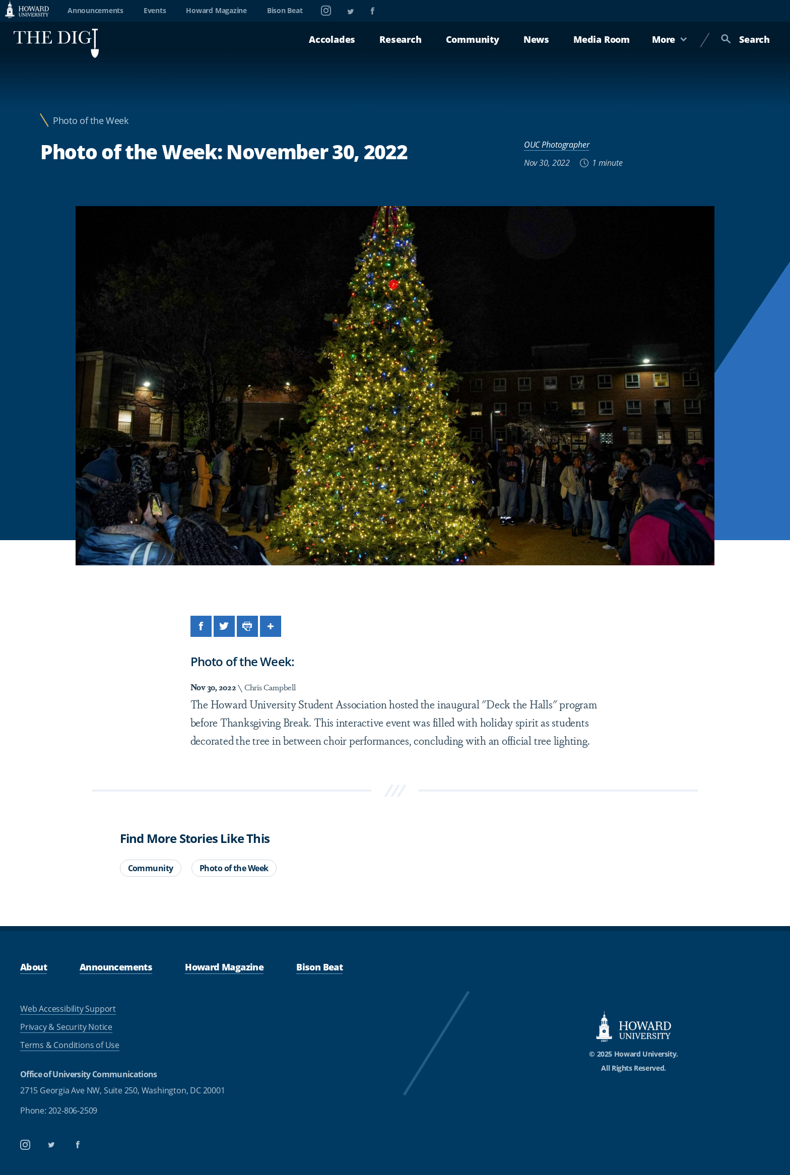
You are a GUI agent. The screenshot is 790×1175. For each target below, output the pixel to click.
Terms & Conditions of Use (69, 1045)
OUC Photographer (556, 144)
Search (745, 39)
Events (155, 10)
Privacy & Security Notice (66, 1026)
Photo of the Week (90, 120)
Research (400, 39)
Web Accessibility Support (68, 1008)
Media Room (601, 39)
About (33, 967)
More (669, 39)
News (536, 39)
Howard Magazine (216, 10)
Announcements (95, 10)
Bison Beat (285, 10)
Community (472, 39)
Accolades (332, 39)
